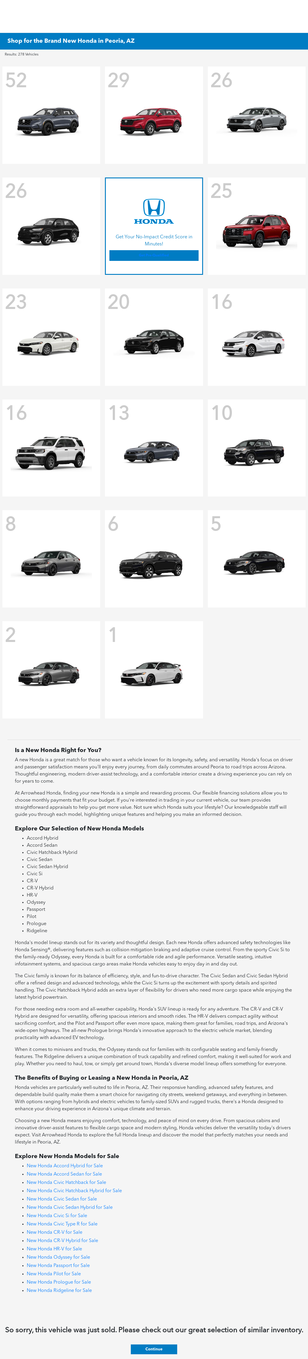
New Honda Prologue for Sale (59, 1282)
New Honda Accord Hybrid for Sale (65, 1166)
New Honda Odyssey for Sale (58, 1257)
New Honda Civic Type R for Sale (62, 1224)
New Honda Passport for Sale (58, 1265)
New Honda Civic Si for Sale (57, 1216)
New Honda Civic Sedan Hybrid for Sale (70, 1207)
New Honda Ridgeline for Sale (59, 1290)
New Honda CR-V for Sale (54, 1232)
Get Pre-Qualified (154, 255)
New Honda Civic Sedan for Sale (62, 1199)
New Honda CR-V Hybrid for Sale (62, 1241)
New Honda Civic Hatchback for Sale (66, 1182)
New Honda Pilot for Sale (54, 1274)
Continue (154, 1349)
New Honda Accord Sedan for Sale (64, 1174)
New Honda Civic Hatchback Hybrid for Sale (74, 1191)
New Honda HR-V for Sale (54, 1249)
